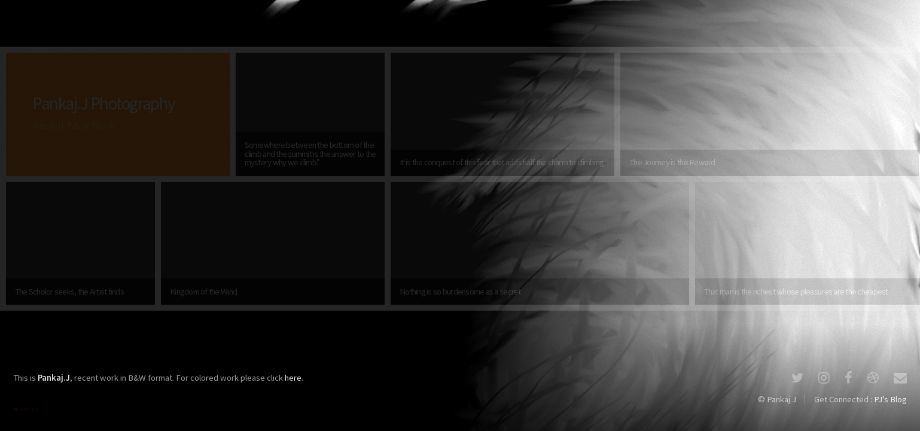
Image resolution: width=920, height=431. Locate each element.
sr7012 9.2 (26, 409)
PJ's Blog (890, 399)
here (293, 377)
